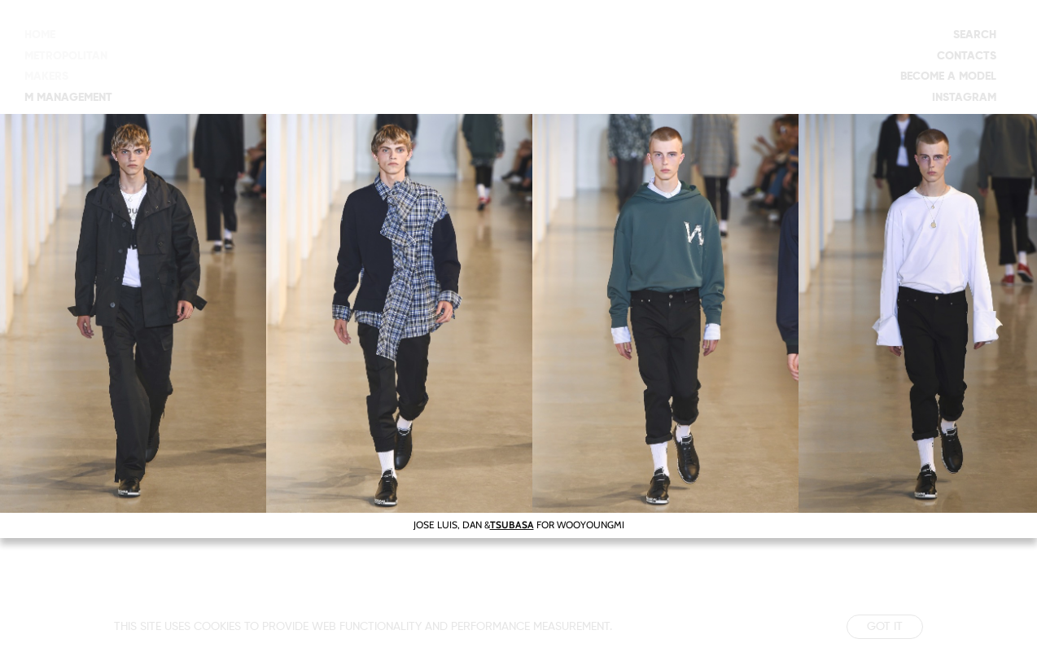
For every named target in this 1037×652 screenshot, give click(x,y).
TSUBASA (512, 525)
